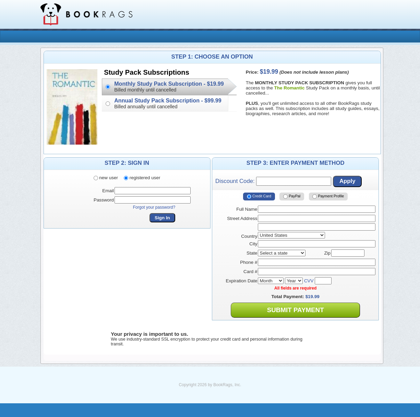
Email (108, 190)
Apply (347, 181)
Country (249, 236)
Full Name (246, 209)
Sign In (162, 217)
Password (104, 200)
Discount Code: (273, 181)
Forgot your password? (154, 207)
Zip (327, 253)
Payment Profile (328, 196)
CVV (309, 280)
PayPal (291, 196)
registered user (142, 177)
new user (106, 177)
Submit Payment (295, 310)
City (253, 243)
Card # (250, 271)
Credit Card (259, 196)
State (252, 253)
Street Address (242, 218)
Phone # (248, 262)
